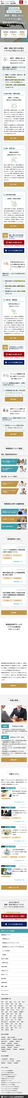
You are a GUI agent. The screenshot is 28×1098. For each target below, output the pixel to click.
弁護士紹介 (13, 685)
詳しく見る (13, 138)
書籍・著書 (4, 986)
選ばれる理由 (4, 959)
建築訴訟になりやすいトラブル (10, 943)
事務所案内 (4, 982)
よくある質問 (6, 951)
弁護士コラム (4, 970)
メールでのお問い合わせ (15, 250)
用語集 (4, 955)
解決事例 (13, 612)
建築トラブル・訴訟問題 (7, 931)
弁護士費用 (4, 966)
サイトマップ (4, 990)
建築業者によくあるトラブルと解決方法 (13, 947)
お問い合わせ (4, 994)
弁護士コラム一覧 (13, 887)
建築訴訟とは (6, 939)
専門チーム (4, 974)
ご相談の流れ (13, 760)
